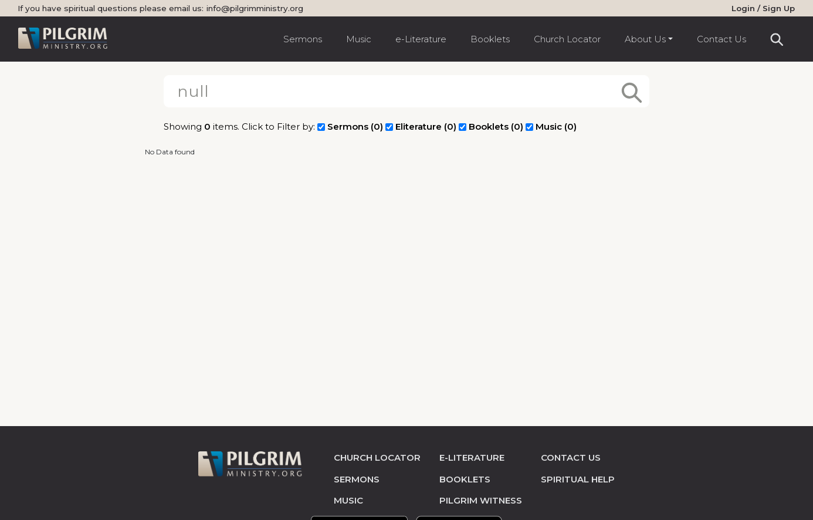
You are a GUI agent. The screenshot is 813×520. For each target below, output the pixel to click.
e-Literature (420, 39)
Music (358, 39)
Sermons (302, 39)
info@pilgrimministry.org (254, 8)
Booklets (490, 39)
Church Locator (567, 39)
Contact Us (721, 39)
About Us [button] (645, 39)
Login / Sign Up (763, 8)
